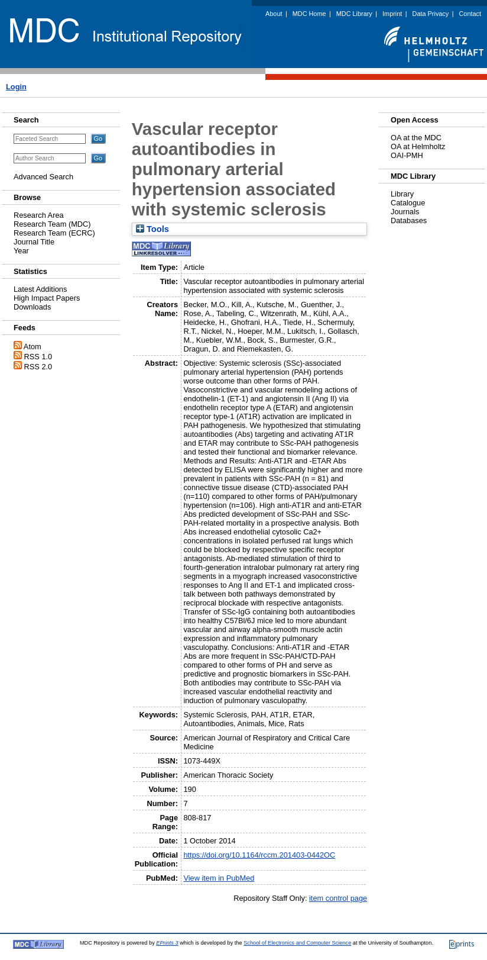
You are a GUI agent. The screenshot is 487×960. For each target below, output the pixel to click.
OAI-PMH (407, 155)
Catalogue (408, 202)
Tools (152, 229)
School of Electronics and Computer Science (297, 943)
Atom (32, 346)
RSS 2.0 (38, 366)
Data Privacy (431, 13)
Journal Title (34, 241)
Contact (470, 13)
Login (16, 86)
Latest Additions (40, 289)
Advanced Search (43, 176)
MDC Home (309, 13)
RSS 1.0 (38, 356)
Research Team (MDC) (52, 224)
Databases (409, 220)
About (273, 13)
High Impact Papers (47, 298)
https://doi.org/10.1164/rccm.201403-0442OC (259, 855)
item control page (338, 898)
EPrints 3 (167, 943)
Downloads (32, 306)
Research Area (39, 215)
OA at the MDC (416, 137)
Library (402, 193)
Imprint (392, 13)
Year (21, 250)
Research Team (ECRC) (54, 232)
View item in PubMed (218, 878)
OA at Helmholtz (418, 146)
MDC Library (354, 13)
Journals (405, 211)
